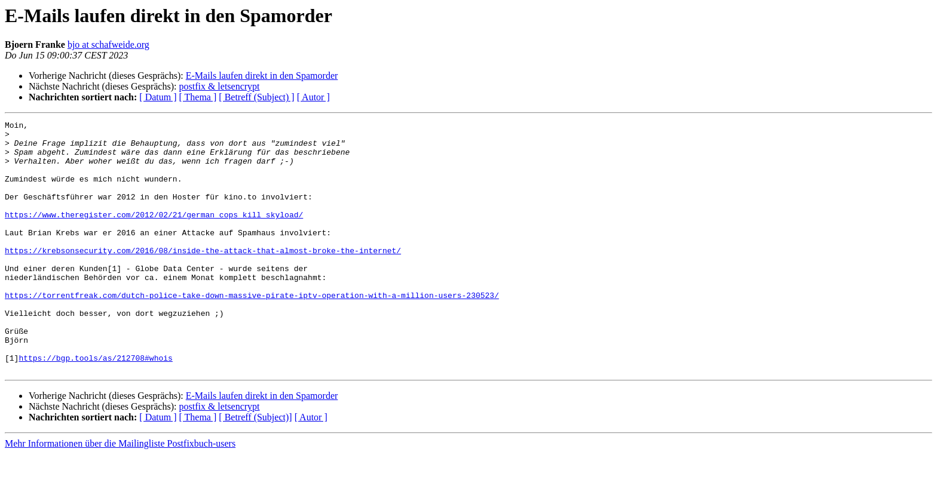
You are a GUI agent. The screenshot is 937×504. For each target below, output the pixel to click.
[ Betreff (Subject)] (255, 467)
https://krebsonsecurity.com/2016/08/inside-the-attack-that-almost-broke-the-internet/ (203, 277)
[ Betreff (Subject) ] (256, 97)
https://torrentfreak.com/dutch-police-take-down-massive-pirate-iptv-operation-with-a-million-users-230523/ (252, 330)
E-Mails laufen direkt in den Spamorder (262, 75)
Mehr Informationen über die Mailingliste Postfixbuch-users (120, 493)
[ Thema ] (198, 97)
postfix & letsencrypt (219, 86)
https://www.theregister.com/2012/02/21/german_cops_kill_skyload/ (154, 234)
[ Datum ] (157, 97)
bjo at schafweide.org (108, 44)
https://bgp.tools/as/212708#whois (95, 406)
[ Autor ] (313, 97)
